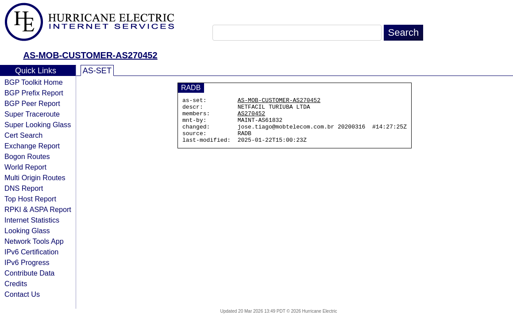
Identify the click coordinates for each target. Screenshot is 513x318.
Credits (15, 284)
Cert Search (23, 135)
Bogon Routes (27, 156)
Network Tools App (34, 241)
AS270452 (251, 117)
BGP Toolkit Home (33, 82)
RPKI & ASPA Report (37, 209)
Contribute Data (29, 273)
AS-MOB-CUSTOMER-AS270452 (90, 55)
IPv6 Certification (31, 252)
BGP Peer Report (32, 103)
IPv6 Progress (27, 262)
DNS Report (23, 188)
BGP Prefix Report (33, 93)
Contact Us (22, 294)
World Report (25, 167)
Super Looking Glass (37, 125)
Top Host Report (30, 199)
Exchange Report (32, 146)
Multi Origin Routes (35, 178)
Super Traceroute (32, 114)
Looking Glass (27, 231)
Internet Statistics (31, 220)
